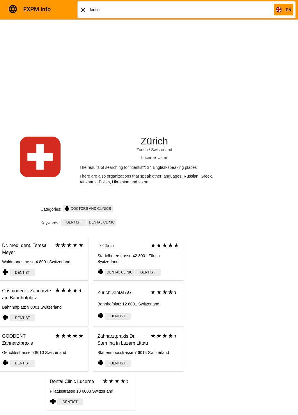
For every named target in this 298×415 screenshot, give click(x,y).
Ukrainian (120, 182)
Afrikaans (87, 182)
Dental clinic (102, 222)
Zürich (154, 140)
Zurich (142, 149)
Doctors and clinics (88, 208)
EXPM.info (37, 9)
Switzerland (161, 149)
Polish (104, 182)
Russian (191, 176)
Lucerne (148, 157)
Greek (206, 176)
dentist (73, 222)
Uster (162, 157)
